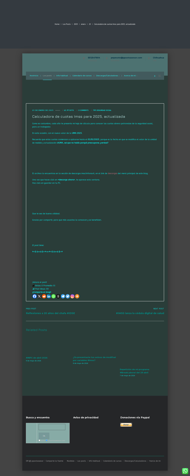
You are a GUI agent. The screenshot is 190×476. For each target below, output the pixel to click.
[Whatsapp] (53, 296)
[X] (39, 296)
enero (83, 24)
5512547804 (94, 58)
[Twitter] (68, 296)
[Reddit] (44, 296)
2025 (76, 24)
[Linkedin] (49, 296)
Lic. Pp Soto (69, 110)
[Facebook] (34, 296)
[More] (77, 296)
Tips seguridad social (102, 110)
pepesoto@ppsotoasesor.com (126, 58)
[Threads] (58, 296)
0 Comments (83, 110)
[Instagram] (72, 296)
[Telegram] (63, 296)
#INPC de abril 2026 (36, 358)
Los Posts (67, 24)
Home (57, 24)
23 (90, 24)
